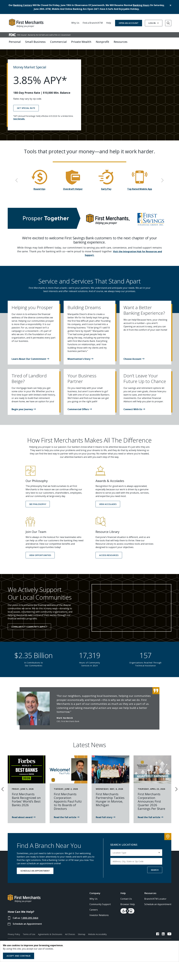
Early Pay (106, 186)
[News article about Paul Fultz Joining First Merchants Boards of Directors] (66, 815)
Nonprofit (102, 42)
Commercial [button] (58, 42)
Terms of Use (29, 932)
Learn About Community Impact (29, 624)
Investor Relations (99, 912)
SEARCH (155, 867)
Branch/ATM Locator (155, 896)
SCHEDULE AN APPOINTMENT (35, 868)
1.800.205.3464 (29, 915)
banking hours (141, 5)
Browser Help (127, 902)
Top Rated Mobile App (139, 186)
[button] (30, 356)
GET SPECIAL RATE (26, 105)
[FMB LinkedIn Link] (163, 932)
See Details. (19, 116)
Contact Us (126, 896)
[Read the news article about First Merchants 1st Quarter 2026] (150, 815)
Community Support (100, 902)
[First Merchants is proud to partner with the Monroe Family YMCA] (105, 815)
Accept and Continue (18, 955)
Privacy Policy (14, 932)
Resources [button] (120, 42)
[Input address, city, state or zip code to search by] (136, 859)
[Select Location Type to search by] (136, 850)
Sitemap (81, 932)
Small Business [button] (35, 42)
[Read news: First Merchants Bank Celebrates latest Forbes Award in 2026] (23, 815)
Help (108, 22)
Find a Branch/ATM (93, 22)
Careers (94, 907)
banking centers (22, 5)
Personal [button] (15, 42)
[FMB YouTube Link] (169, 932)
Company (95, 890)
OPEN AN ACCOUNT (128, 23)
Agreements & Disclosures (50, 932)
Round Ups (39, 186)
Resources (150, 890)
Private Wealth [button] (81, 42)
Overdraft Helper (73, 186)
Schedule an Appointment (27, 921)
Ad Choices (70, 932)
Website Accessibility (97, 932)
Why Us (75, 22)
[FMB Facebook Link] (157, 932)
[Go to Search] (168, 23)
